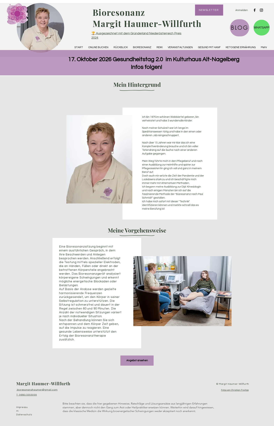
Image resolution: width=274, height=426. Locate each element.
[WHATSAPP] (262, 28)
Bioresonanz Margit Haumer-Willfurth (147, 18)
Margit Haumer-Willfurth (43, 383)
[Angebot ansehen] (137, 360)
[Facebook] (255, 10)
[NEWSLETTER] (209, 10)
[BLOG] (239, 27)
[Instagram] (261, 10)
